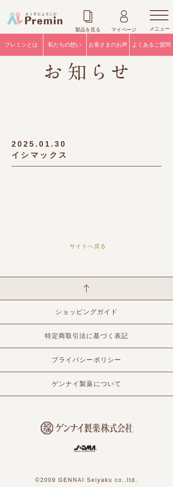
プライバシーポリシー (86, 359)
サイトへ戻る (88, 246)
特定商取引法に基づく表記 (86, 335)
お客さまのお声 (108, 45)
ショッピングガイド (86, 311)
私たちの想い (64, 45)
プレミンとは (21, 45)
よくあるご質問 (151, 45)
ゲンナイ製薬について (86, 383)
